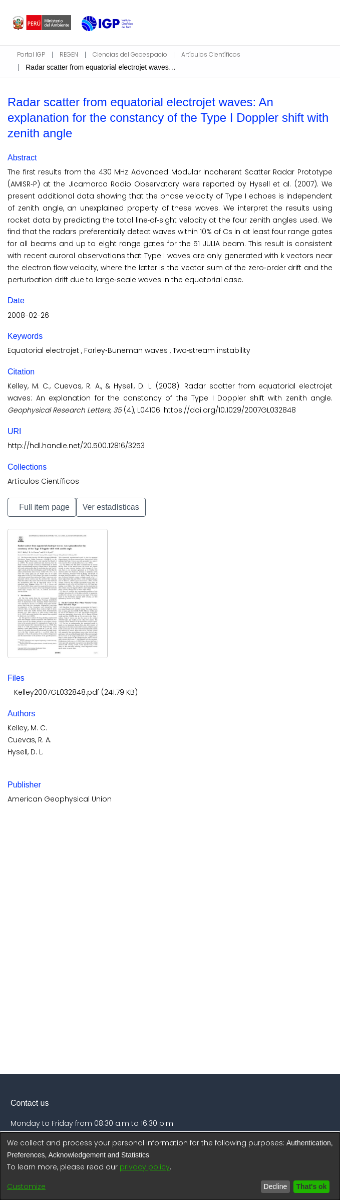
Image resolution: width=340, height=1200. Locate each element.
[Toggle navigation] (321, 22)
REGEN (74, 54)
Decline (270, 1186)
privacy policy (145, 1167)
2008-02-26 (28, 315)
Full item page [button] (47, 507)
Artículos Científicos (215, 54)
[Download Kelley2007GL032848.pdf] (74, 692)
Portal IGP (30, 54)
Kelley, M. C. (27, 728)
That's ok (309, 1186)
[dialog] (170, 1166)
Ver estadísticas (125, 507)
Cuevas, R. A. (30, 740)
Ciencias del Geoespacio (134, 54)
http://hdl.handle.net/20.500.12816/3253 (76, 446)
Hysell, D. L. (26, 752)
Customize (26, 1186)
